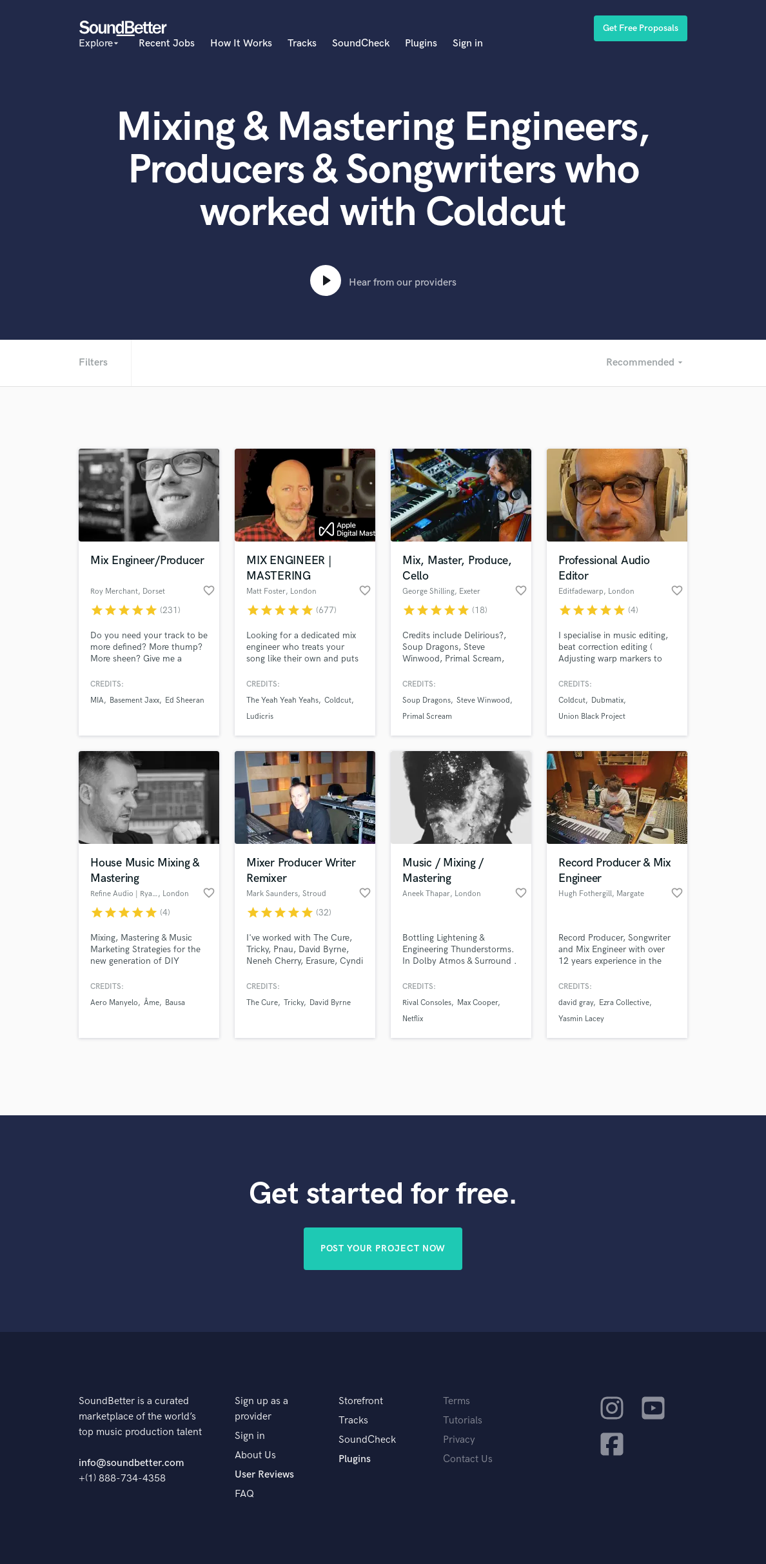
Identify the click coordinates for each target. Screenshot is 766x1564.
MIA (97, 700)
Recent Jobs (167, 43)
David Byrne (330, 1003)
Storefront (361, 1401)
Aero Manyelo (114, 1003)
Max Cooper (477, 1003)
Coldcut (337, 700)
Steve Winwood (483, 700)
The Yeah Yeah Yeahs (282, 700)
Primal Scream (427, 716)
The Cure (262, 1003)
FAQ (244, 1494)
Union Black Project (591, 716)
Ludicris (259, 716)
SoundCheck (360, 43)
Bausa (175, 1003)
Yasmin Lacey (581, 1019)
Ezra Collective (624, 1003)
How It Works (241, 43)
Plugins (421, 43)
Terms (456, 1401)
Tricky (294, 1003)
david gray (575, 1003)
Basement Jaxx (134, 700)
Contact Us (468, 1459)
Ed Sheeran (184, 700)
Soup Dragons (426, 700)
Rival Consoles (426, 1003)
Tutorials (462, 1420)
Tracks (302, 43)
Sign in (468, 43)
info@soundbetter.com (131, 1463)
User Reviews (264, 1475)
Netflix (412, 1019)
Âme (151, 1003)
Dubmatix (607, 700)
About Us (255, 1455)
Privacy (459, 1440)
